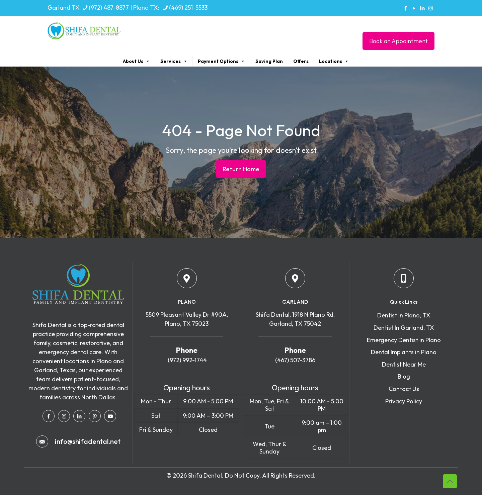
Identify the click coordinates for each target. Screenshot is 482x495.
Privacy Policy (403, 401)
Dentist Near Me (404, 364)
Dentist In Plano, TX (403, 315)
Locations (334, 61)
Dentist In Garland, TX (404, 327)
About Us (136, 61)
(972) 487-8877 (109, 7)
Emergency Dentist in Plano (404, 340)
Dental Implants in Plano (403, 352)
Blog (404, 376)
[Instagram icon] (430, 8)
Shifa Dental (205, 475)
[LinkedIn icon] (422, 8)
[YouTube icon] (413, 8)
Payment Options (221, 61)
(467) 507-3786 (295, 360)
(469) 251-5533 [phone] (188, 7)
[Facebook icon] (405, 8)
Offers (301, 61)
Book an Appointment (398, 41)
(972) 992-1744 (186, 360)
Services (173, 61)
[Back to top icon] (450, 481)
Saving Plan (269, 61)
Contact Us (404, 389)
